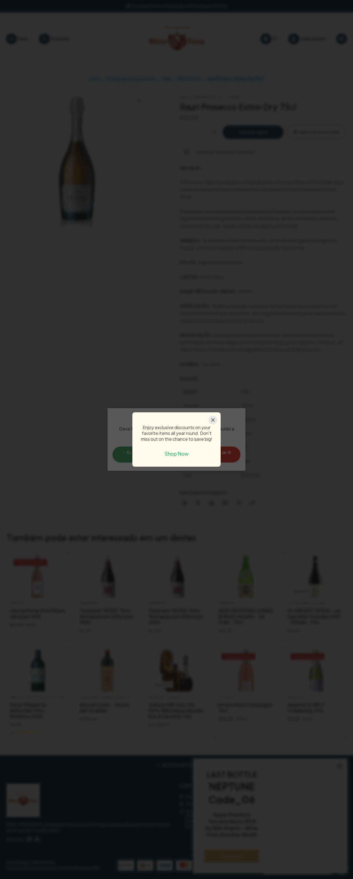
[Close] (212, 420)
